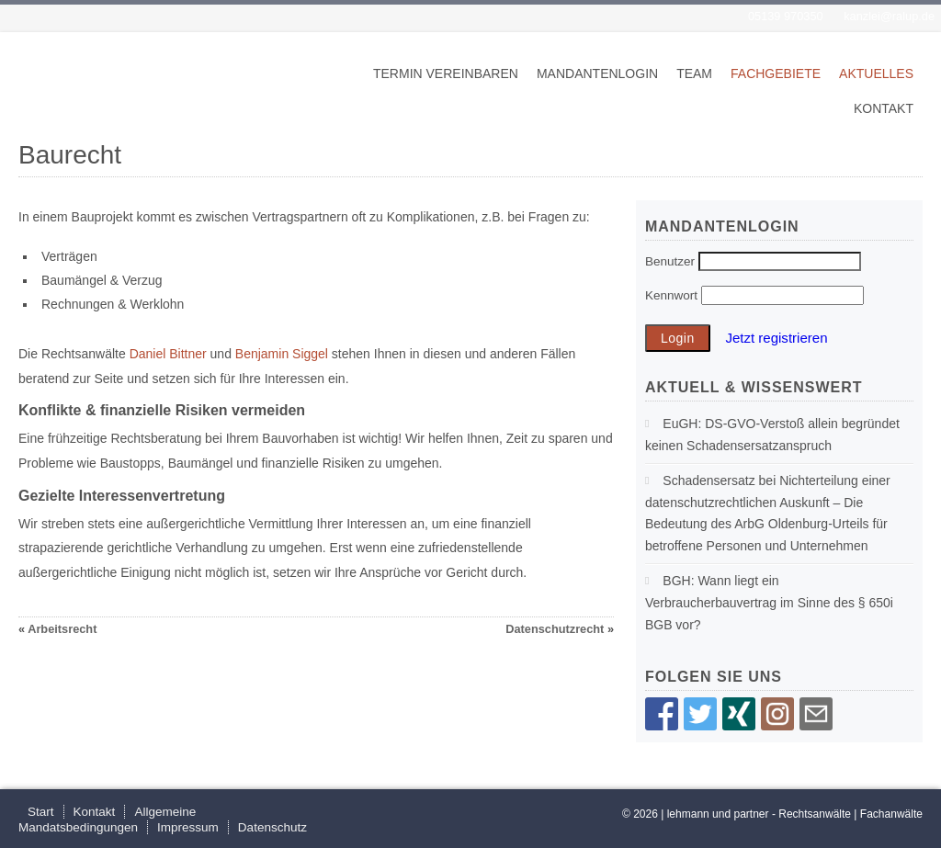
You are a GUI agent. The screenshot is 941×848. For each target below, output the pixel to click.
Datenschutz (272, 827)
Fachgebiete (776, 73)
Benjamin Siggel (281, 353)
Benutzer (670, 261)
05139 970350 (785, 16)
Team (694, 73)
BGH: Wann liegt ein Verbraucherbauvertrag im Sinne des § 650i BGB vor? (769, 602)
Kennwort (671, 295)
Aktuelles (876, 73)
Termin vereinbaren (445, 73)
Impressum (188, 827)
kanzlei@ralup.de (889, 16)
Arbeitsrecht (62, 629)
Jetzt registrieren (776, 337)
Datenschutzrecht (554, 629)
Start (41, 812)
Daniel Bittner (168, 353)
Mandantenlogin (597, 73)
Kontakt (883, 108)
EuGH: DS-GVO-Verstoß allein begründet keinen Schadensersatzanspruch (772, 434)
